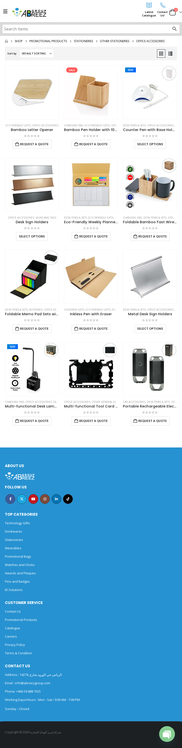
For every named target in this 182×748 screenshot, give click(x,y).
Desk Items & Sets (134, 125)
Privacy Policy (15, 645)
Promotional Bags (18, 556)
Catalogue (12, 628)
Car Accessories (134, 402)
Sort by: (12, 53)
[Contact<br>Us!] (162, 5)
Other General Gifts (106, 402)
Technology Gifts (17, 523)
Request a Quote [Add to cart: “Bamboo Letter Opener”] (34, 144)
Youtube (33, 499)
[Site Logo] (29, 12)
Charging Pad (73, 125)
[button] (161, 53)
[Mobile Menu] (5, 11)
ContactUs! (162, 13)
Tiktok (68, 499)
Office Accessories (45, 125)
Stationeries (14, 540)
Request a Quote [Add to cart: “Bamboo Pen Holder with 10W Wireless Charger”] (93, 144)
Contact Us (13, 611)
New (130, 70)
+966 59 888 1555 (28, 691)
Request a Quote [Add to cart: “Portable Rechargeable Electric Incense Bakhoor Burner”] (152, 421)
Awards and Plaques (20, 573)
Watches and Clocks (20, 565)
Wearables (13, 548)
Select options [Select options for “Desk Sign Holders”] (32, 236)
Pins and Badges (17, 581)
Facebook (10, 499)
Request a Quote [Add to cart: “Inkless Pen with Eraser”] (93, 329)
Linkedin (56, 499)
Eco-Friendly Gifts (18, 125)
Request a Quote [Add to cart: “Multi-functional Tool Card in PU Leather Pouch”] (93, 421)
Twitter (22, 499)
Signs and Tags (46, 217)
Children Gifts (74, 309)
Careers (11, 636)
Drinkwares (13, 531)
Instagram (45, 499)
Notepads (35, 309)
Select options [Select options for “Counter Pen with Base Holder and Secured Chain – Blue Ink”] (150, 144)
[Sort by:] (37, 53)
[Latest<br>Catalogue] (149, 5)
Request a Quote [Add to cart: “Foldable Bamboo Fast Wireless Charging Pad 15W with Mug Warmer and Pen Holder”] (152, 236)
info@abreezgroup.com (32, 683)
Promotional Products (21, 619)
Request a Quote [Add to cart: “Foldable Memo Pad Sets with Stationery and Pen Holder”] (34, 329)
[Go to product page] (32, 92)
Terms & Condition (18, 653)
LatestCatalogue (149, 13)
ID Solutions (14, 590)
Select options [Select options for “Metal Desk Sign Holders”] (150, 329)
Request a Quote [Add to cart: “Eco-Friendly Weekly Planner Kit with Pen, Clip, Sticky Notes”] (93, 236)
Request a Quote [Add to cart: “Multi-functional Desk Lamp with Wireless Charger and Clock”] (34, 421)
